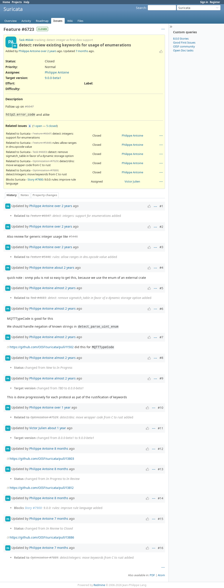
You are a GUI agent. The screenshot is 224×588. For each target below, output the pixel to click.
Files (80, 21)
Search (141, 8)
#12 (160, 449)
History (12, 195)
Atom (161, 575)
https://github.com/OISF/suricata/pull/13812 (42, 488)
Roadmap (42, 21)
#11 (160, 428)
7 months (82, 51)
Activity (26, 21)
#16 (160, 548)
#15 (160, 519)
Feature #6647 (42, 133)
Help (26, 2)
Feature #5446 (42, 143)
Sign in (204, 2)
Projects (17, 2)
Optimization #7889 (45, 170)
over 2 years (48, 51)
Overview (10, 21)
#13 (160, 469)
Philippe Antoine (29, 51)
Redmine (99, 585)
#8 (161, 358)
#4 (161, 267)
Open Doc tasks (183, 50)
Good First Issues (184, 42)
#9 (161, 378)
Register (215, 2)
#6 (161, 309)
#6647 (29, 106)
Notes (25, 195)
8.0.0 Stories (181, 38)
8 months (61, 448)
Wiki (70, 21)
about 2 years (64, 267)
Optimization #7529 (45, 161)
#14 (160, 498)
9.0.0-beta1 (53, 78)
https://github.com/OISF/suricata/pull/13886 (42, 537)
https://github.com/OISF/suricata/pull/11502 (42, 347)
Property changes (45, 195)
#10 (160, 407)
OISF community (184, 46)
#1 (161, 206)
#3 (161, 247)
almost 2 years (65, 288)
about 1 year (57, 428)
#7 (161, 337)
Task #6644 (26, 40)
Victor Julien (132, 181)
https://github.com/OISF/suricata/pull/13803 (42, 458)
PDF (152, 575)
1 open (37, 126)
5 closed (51, 126)
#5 (161, 288)
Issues (58, 21)
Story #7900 (35, 179)
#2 (161, 227)
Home (6, 2)
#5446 (73, 236)
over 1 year (62, 407)
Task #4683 (40, 152)
